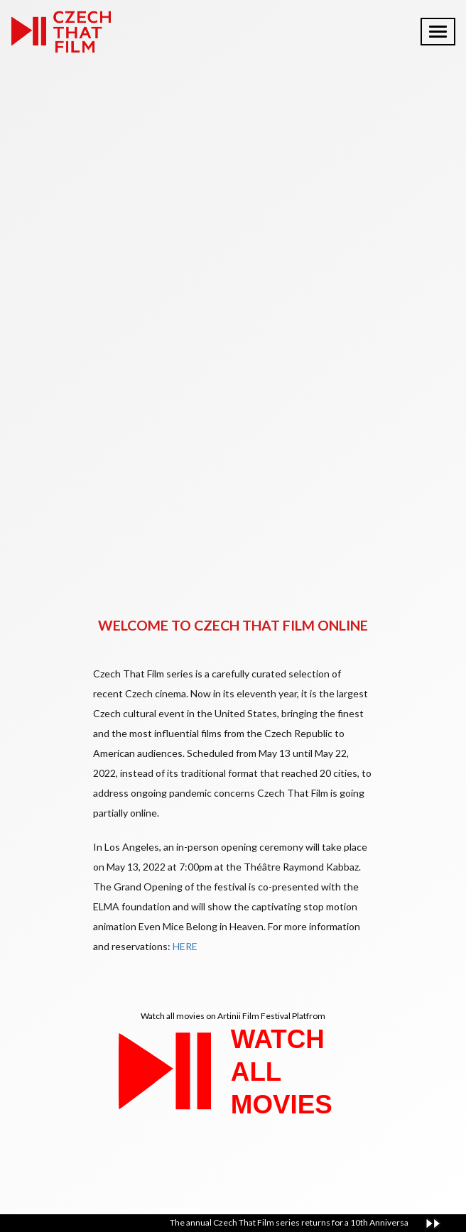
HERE (185, 946)
